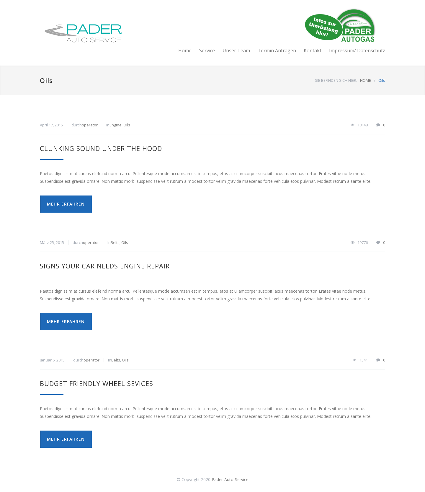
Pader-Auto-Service (230, 479)
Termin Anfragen (277, 50)
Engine (115, 125)
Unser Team (236, 50)
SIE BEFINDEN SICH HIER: (336, 80)
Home (185, 50)
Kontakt (312, 50)
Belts (115, 242)
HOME (365, 80)
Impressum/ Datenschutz (357, 50)
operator (90, 125)
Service (207, 50)
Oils (126, 125)
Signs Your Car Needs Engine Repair (105, 265)
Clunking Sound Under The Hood (101, 148)
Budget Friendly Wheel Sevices (96, 383)
